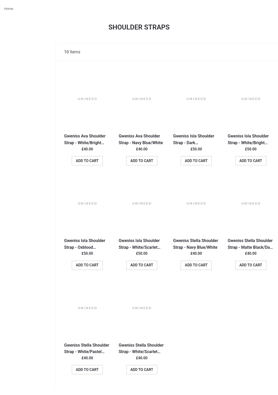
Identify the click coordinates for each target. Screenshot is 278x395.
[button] (87, 160)
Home (8, 9)
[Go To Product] (87, 99)
